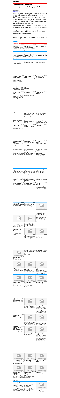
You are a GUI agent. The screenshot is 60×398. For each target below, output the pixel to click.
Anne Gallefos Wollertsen (15, 11)
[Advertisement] (30, 69)
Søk (45, 3)
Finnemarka (15, 41)
